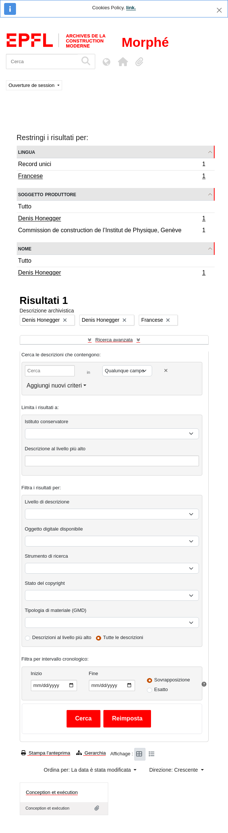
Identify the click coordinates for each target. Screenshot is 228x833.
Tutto (25, 206)
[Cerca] (42, 61)
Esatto (161, 689)
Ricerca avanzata (113, 340)
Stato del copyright (45, 583)
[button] (123, 61)
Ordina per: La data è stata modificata (88, 770)
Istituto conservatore (46, 421)
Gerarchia (91, 753)
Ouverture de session (32, 85)
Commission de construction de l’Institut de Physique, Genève (112, 231)
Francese (112, 177)
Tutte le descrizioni (123, 637)
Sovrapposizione (172, 680)
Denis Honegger (112, 219)
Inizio (36, 673)
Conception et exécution (52, 792)
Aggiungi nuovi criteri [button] (54, 385)
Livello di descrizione (47, 502)
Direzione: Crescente (174, 770)
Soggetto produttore (47, 194)
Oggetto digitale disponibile (54, 529)
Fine (93, 673)
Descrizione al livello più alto (55, 448)
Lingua (26, 151)
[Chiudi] (219, 10)
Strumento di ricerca (46, 556)
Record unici (112, 165)
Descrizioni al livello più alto (61, 637)
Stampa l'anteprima (45, 753)
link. (131, 7)
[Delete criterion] (166, 370)
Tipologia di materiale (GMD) (56, 610)
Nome (25, 248)
